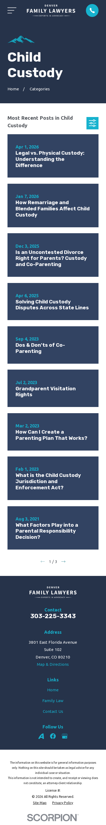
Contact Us (53, 711)
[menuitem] (40, 803)
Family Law (52, 700)
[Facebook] (53, 736)
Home (53, 690)
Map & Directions (53, 664)
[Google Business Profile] (64, 736)
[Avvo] (41, 736)
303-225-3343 (53, 616)
